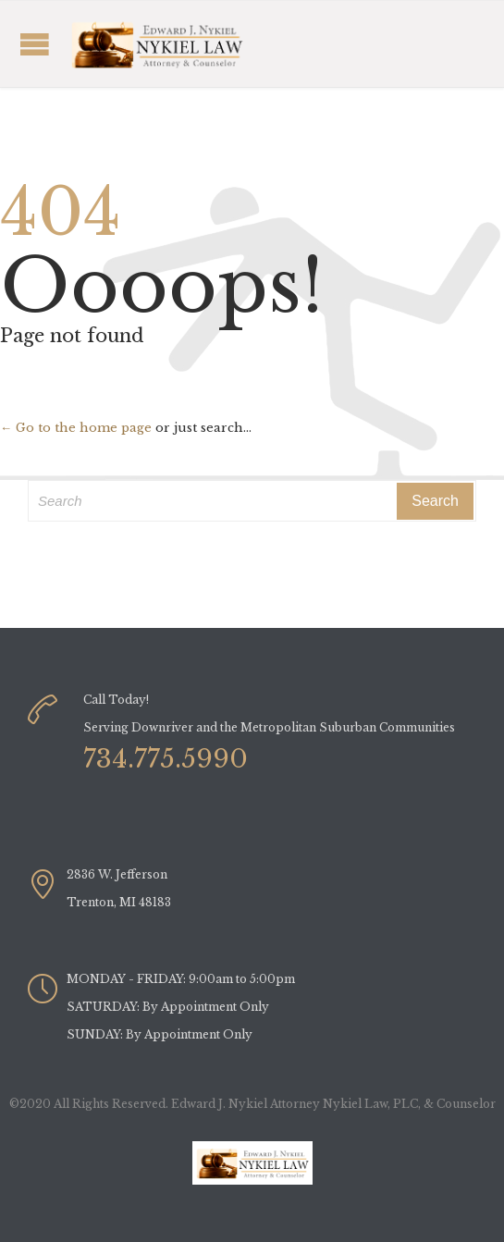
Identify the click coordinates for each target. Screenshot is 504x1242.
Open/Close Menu (143, 44)
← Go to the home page (76, 428)
